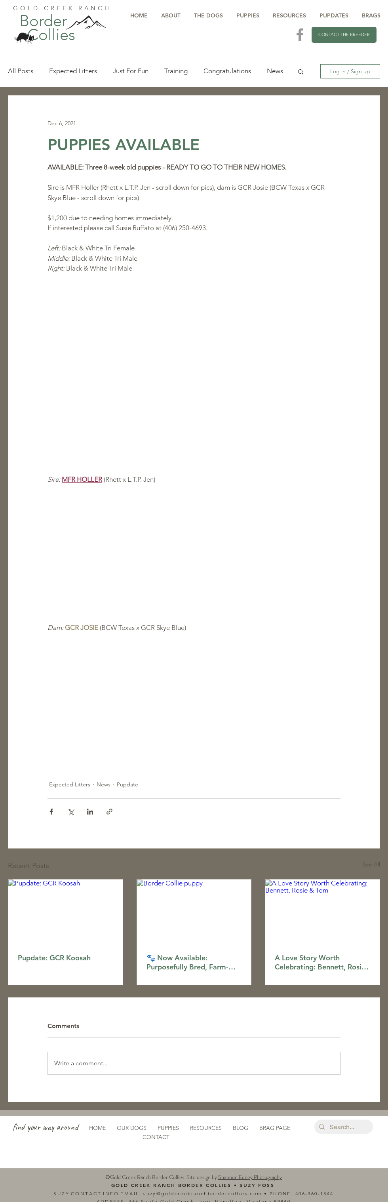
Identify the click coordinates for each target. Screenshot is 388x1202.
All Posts (20, 71)
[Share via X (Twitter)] (70, 811)
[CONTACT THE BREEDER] (344, 35)
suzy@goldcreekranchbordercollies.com (202, 1193)
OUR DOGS (131, 1127)
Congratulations (227, 71)
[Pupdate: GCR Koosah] (65, 912)
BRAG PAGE (274, 1127)
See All (371, 864)
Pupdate (127, 784)
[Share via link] (109, 811)
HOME (97, 1127)
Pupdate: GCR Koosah (54, 957)
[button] (300, 71)
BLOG (240, 1127)
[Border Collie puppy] (194, 912)
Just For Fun (130, 71)
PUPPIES (168, 1127)
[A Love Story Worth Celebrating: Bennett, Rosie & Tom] (322, 912)
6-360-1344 (318, 1193)
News (275, 71)
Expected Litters (73, 71)
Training (176, 71)
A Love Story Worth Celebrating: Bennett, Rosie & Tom (320, 962)
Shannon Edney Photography (250, 1177)
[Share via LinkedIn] (90, 811)
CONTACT (156, 1137)
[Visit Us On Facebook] (299, 34)
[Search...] (342, 1127)
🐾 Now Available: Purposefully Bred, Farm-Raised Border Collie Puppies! (187, 962)
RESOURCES (206, 1127)
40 (298, 1193)
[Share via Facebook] (51, 811)
